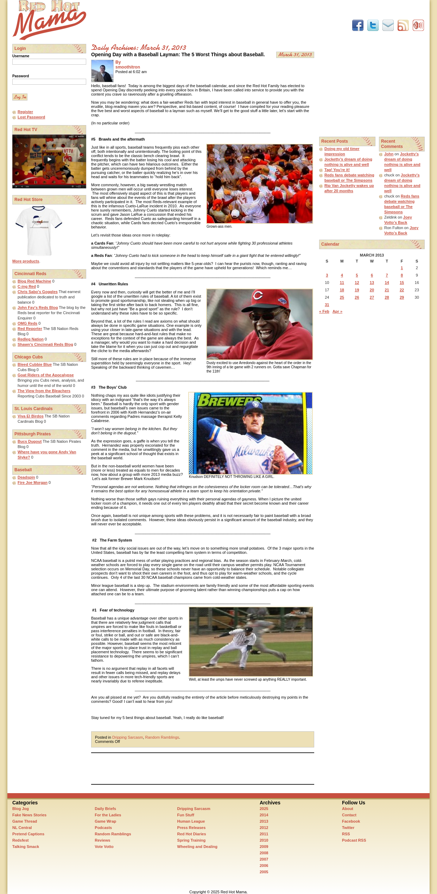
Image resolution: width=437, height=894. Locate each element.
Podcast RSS (354, 840)
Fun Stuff (185, 815)
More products (25, 261)
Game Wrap (105, 821)
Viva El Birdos (31, 416)
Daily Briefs (105, 808)
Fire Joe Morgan (33, 482)
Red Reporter (30, 328)
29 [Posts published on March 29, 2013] (402, 297)
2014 (264, 815)
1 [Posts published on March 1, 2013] (402, 268)
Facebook (351, 821)
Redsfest (20, 840)
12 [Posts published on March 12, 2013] (357, 282)
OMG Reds (27, 323)
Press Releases (191, 827)
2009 (264, 846)
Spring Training (191, 840)
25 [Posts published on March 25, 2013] (342, 297)
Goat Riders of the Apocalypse (46, 375)
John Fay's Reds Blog (38, 307)
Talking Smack (25, 846)
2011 (264, 834)
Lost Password (31, 117)
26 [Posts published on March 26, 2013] (357, 297)
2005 (264, 872)
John (388, 154)
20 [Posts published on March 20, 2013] (372, 290)
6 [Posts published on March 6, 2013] (372, 275)
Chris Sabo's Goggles (38, 292)
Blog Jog (20, 808)
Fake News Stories (29, 815)
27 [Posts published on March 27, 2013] (372, 297)
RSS (346, 834)
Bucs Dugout (30, 441)
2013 (264, 821)
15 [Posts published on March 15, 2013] (402, 282)
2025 (264, 808)
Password (20, 76)
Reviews (102, 840)
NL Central (22, 827)
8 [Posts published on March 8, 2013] (402, 275)
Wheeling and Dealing (197, 846)
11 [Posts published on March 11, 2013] (342, 282)
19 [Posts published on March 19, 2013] (357, 290)
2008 (264, 853)
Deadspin (26, 477)
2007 (264, 859)
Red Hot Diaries (191, 834)
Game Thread (24, 821)
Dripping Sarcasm (127, 737)
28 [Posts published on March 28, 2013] (387, 297)
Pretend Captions (28, 834)
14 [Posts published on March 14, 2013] (387, 282)
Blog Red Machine (34, 281)
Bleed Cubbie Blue (35, 364)
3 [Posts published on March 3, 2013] (327, 275)
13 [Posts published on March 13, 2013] (372, 282)
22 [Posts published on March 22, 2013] (402, 290)
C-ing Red (27, 286)
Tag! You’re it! (337, 170)
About (347, 808)
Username (20, 56)
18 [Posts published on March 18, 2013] (342, 290)
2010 (264, 840)
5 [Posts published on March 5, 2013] (357, 275)
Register (25, 112)
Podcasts (103, 827)
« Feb (324, 311)
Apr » (337, 311)
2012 (264, 827)
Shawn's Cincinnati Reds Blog (45, 344)
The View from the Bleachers (44, 391)
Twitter (348, 827)
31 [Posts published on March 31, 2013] (327, 305)
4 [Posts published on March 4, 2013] (342, 275)
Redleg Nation (31, 339)
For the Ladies (108, 815)
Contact (349, 815)
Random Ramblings (162, 737)
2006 (264, 865)
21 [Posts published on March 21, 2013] (387, 290)
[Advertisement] (219, 16)
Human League (191, 821)
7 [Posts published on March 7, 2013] (387, 275)
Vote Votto (104, 846)
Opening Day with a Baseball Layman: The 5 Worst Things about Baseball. (178, 54)
